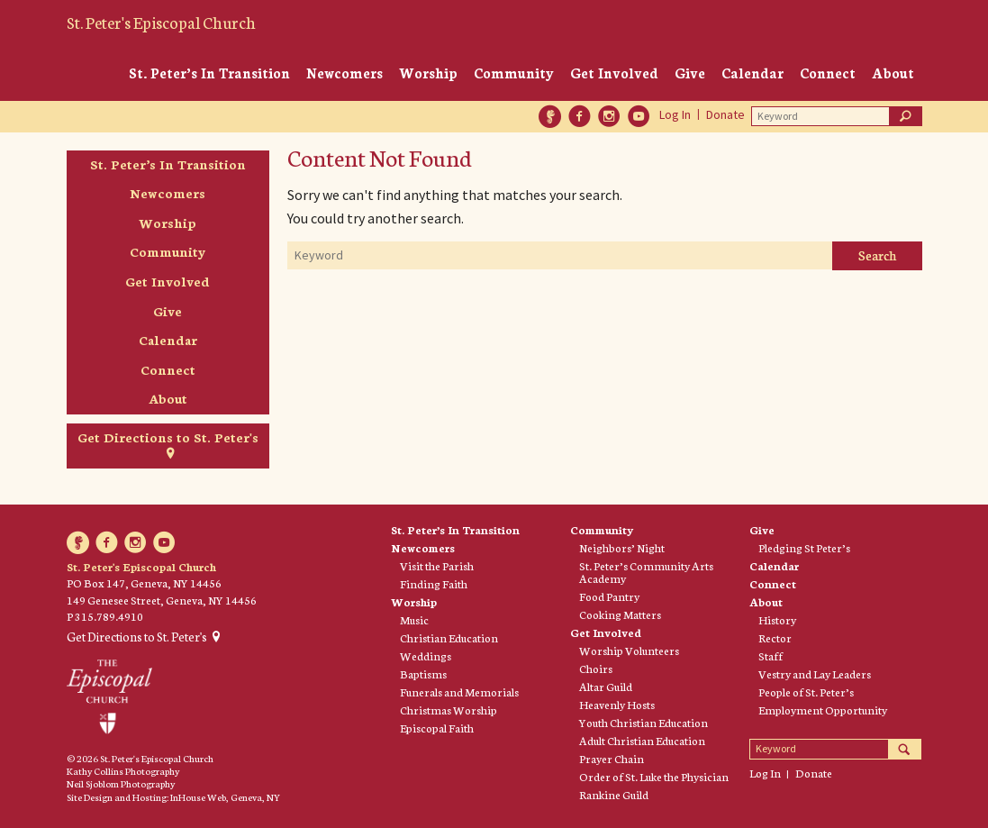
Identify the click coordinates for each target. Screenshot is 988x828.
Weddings (425, 656)
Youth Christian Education (643, 722)
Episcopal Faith (437, 728)
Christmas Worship (448, 710)
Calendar (752, 72)
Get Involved (614, 72)
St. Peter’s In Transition (209, 72)
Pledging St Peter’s (804, 548)
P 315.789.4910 (105, 615)
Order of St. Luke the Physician (654, 776)
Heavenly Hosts (617, 704)
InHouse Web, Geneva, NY (225, 797)
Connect (828, 72)
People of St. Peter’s (806, 692)
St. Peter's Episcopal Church (161, 21)
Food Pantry (609, 596)
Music (414, 620)
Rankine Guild (613, 794)
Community (514, 72)
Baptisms (423, 674)
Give (690, 72)
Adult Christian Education (642, 740)
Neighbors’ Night (622, 548)
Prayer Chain (611, 758)
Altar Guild (605, 686)
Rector (775, 638)
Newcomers (344, 72)
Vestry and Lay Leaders (814, 674)
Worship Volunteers (629, 650)
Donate (725, 114)
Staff (770, 656)
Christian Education (449, 638)
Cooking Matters (620, 614)
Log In (675, 114)
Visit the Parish (437, 566)
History (777, 620)
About (893, 72)
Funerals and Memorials (459, 692)
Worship (428, 72)
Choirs (595, 668)
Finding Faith (433, 584)
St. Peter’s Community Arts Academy (646, 572)
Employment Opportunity (822, 710)
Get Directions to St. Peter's (167, 437)
